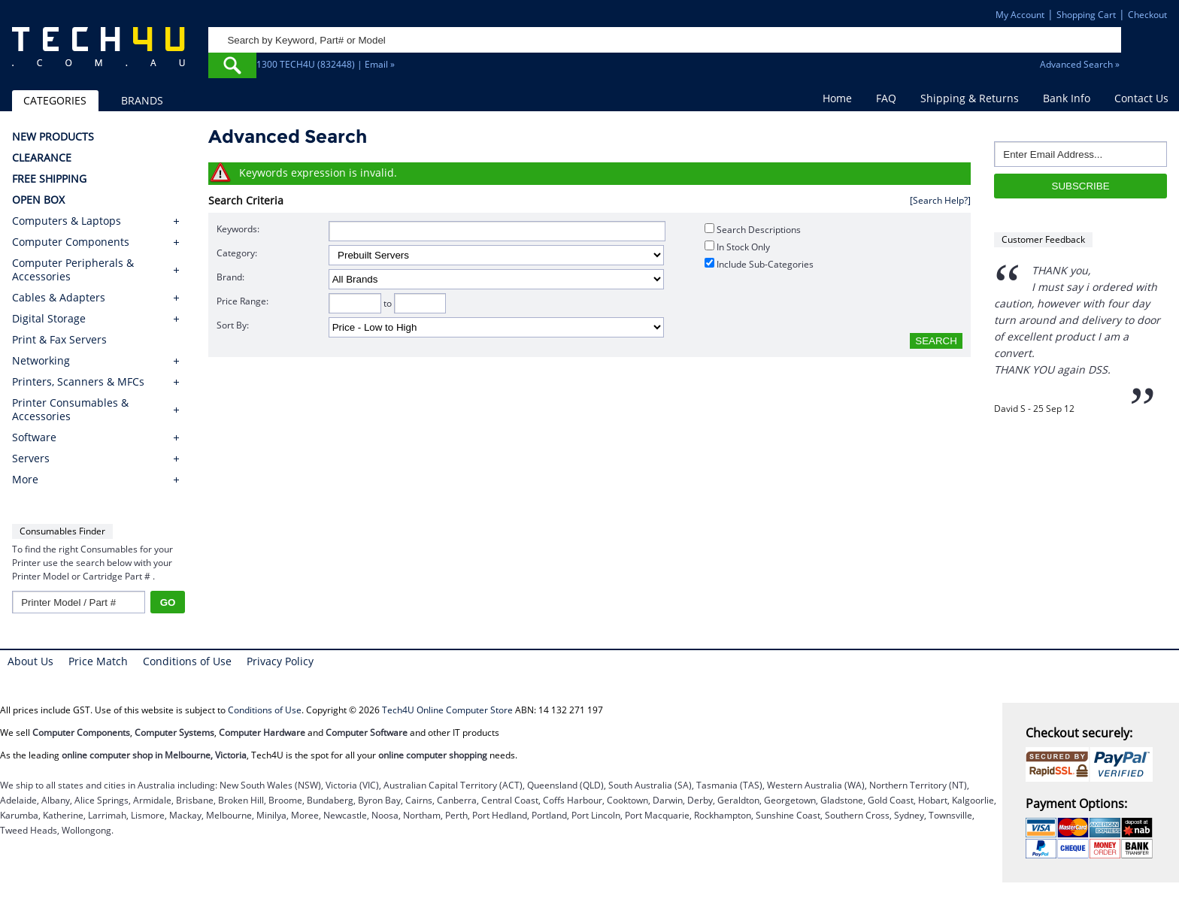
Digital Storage (49, 318)
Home (837, 98)
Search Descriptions (753, 229)
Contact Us (1141, 98)
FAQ (886, 98)
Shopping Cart (1086, 14)
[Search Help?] (940, 200)
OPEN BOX (38, 200)
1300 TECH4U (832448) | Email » (325, 64)
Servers (31, 458)
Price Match (98, 661)
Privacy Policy (280, 661)
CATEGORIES (54, 100)
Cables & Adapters (58, 297)
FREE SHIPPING (49, 179)
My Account (1020, 14)
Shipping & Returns (969, 98)
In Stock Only (737, 247)
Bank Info (1066, 98)
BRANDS (142, 100)
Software (34, 437)
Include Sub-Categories (759, 264)
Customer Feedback (1043, 239)
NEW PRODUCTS (53, 137)
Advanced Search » (1080, 64)
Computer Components (70, 242)
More (25, 479)
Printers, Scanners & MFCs (78, 382)
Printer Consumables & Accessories (70, 409)
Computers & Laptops (66, 221)
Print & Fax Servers (59, 340)
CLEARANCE (41, 158)
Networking (41, 361)
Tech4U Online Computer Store (447, 710)
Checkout (1147, 14)
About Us (30, 661)
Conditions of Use (187, 661)
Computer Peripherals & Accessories (73, 269)
